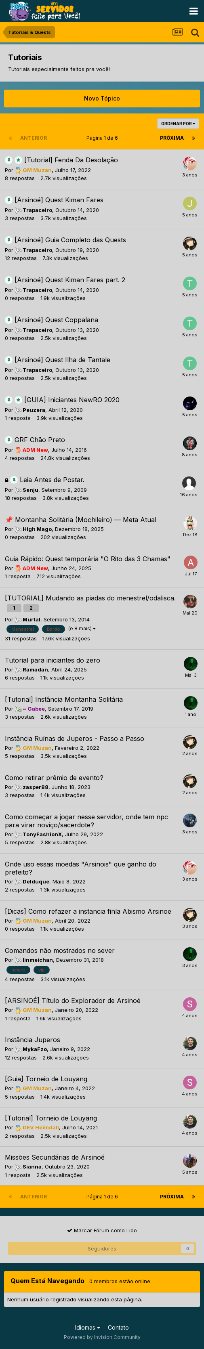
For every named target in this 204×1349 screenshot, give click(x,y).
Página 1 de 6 (103, 138)
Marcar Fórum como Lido (102, 1230)
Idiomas (87, 1327)
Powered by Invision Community (102, 1337)
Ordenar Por (178, 123)
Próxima (172, 138)
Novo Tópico (102, 98)
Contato (118, 1327)
